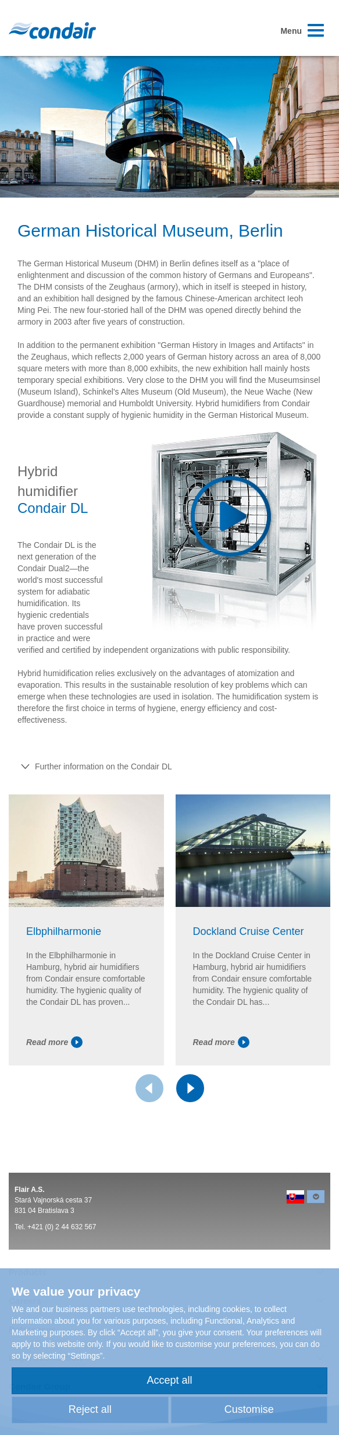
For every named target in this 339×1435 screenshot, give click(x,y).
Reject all (90, 1409)
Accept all (169, 1380)
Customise (249, 1409)
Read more (54, 1042)
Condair (52, 30)
